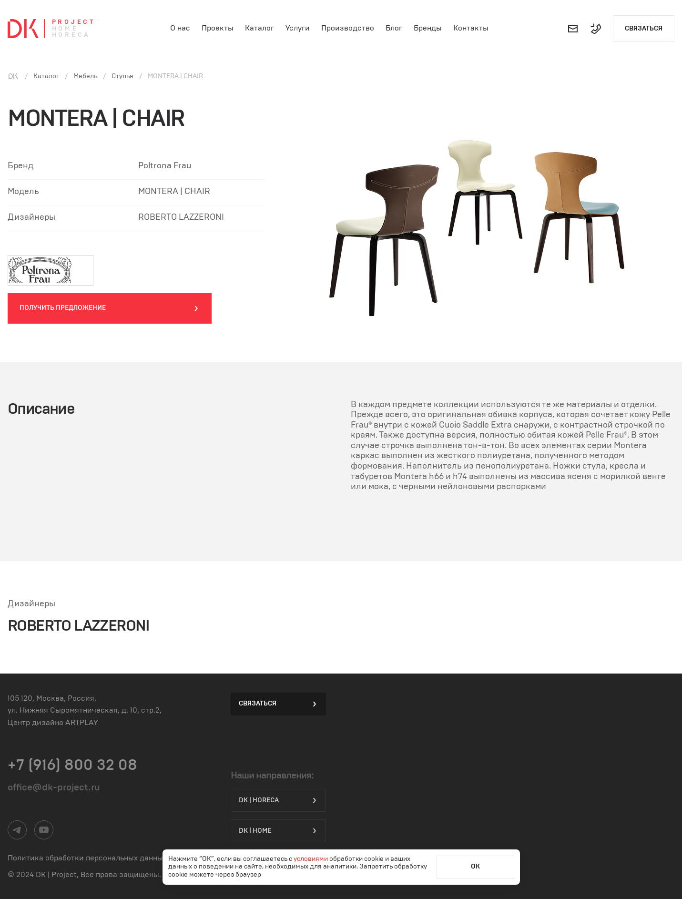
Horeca (71, 35)
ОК (475, 866)
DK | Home (278, 831)
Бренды (428, 28)
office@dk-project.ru (54, 787)
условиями (311, 859)
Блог (394, 28)
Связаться (643, 28)
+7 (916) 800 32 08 (72, 765)
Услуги (297, 28)
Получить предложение (110, 308)
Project (73, 22)
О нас (180, 28)
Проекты (218, 28)
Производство (347, 28)
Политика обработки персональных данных (87, 858)
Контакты (471, 28)
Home (65, 29)
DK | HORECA (278, 800)
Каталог (259, 28)
